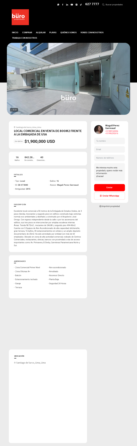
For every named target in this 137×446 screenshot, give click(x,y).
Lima (34, 127)
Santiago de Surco (23, 127)
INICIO (15, 32)
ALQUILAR (41, 32)
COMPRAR (27, 32)
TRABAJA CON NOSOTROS (24, 38)
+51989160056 (111, 131)
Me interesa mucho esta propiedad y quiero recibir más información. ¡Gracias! (109, 172)
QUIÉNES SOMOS (68, 32)
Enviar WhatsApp (109, 196)
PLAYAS (52, 32)
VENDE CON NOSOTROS (92, 32)
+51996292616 (111, 133)
